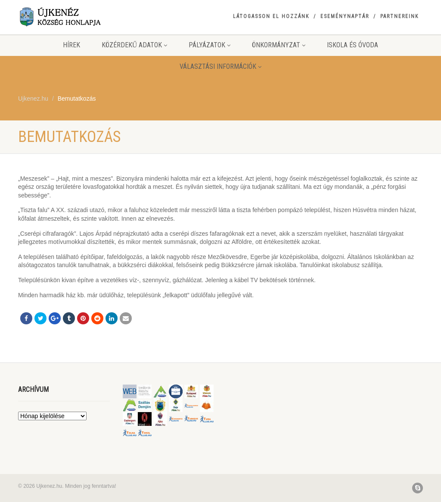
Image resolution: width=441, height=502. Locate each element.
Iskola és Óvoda (352, 45)
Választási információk (220, 66)
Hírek (71, 45)
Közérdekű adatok (135, 45)
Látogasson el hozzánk (271, 16)
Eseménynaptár (344, 16)
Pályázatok (209, 45)
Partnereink (399, 16)
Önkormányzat (278, 45)
